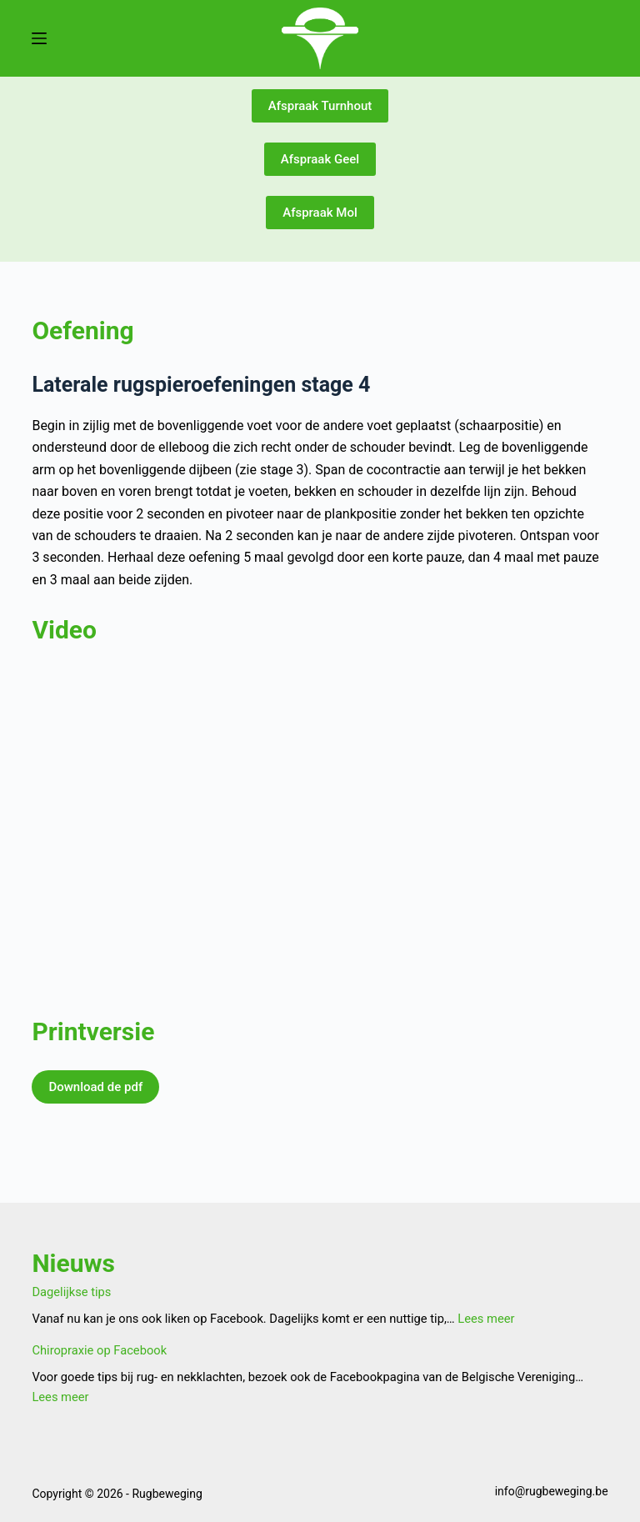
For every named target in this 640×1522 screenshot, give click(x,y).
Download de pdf (95, 1086)
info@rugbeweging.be (551, 1491)
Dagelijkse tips (71, 1291)
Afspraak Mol (320, 212)
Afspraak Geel (320, 159)
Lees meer (486, 1318)
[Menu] (39, 38)
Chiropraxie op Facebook (99, 1350)
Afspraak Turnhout (320, 105)
